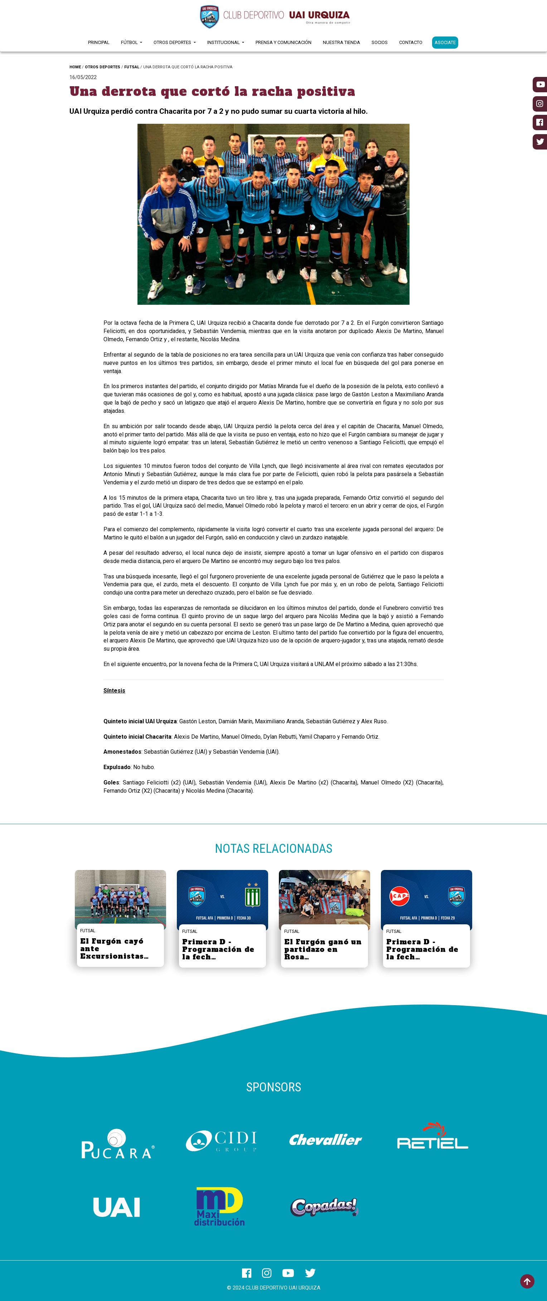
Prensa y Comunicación (283, 42)
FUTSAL (131, 67)
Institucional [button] (224, 42)
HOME (75, 67)
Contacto (410, 42)
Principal (99, 42)
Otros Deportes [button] (173, 42)
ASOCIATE (445, 42)
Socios (380, 42)
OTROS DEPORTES (102, 67)
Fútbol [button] (130, 42)
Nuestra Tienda (341, 42)
